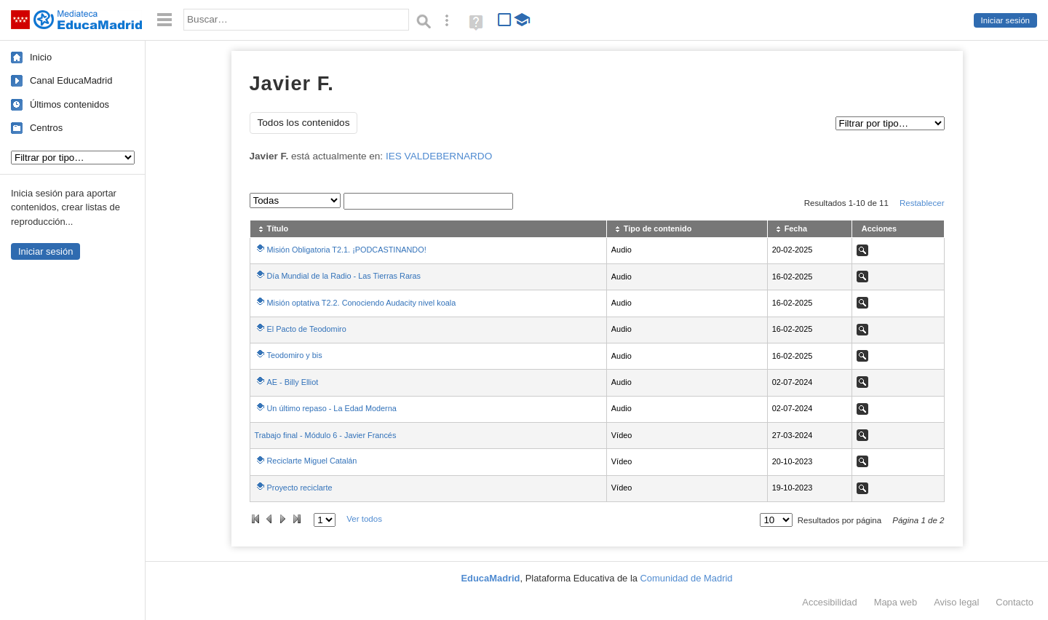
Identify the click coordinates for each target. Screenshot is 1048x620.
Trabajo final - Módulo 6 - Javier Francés (326, 435)
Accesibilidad (829, 602)
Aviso (956, 602)
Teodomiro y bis (294, 355)
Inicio (41, 57)
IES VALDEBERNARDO (439, 156)
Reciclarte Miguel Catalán (312, 460)
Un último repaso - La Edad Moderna (332, 408)
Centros (46, 127)
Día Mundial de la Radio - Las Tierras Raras (344, 275)
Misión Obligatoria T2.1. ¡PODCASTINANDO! (346, 249)
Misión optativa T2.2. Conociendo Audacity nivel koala (361, 302)
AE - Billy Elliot (293, 382)
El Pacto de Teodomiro (306, 329)
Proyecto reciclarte (300, 487)
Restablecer (922, 203)
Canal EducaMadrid (71, 80)
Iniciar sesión (1005, 20)
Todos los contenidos (304, 122)
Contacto (1014, 602)
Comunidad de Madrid (686, 578)
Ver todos (364, 518)
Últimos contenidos (69, 104)
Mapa (896, 602)
